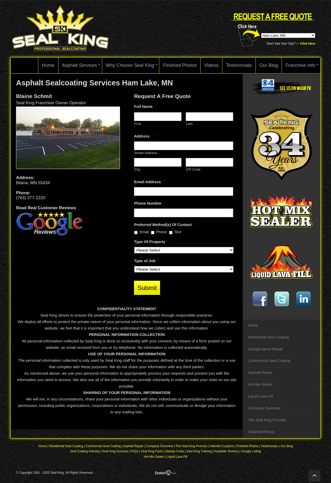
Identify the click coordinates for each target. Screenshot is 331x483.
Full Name (145, 106)
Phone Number (149, 203)
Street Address (145, 153)
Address (143, 136)
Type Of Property (151, 241)
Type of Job (146, 261)
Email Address (149, 182)
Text (177, 232)
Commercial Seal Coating (269, 361)
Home (253, 325)
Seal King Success (115, 452)
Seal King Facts (152, 452)
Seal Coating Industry (85, 452)
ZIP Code (193, 169)
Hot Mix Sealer (260, 384)
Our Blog (287, 446)
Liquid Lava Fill (260, 396)
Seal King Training (199, 452)
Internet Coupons (222, 446)
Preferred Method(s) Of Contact (164, 224)
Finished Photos (261, 432)
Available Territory (226, 452)
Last (189, 124)
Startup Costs (174, 452)
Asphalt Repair (260, 373)
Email (144, 232)
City (137, 169)
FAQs (134, 452)
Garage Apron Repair (265, 349)
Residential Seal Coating (268, 337)
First (137, 124)
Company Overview (264, 408)
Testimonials (269, 446)
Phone (161, 232)
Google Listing (251, 452)
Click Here (307, 43)
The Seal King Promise (267, 420)
